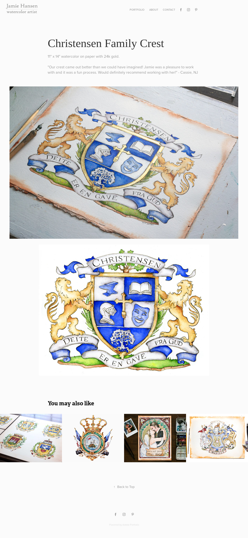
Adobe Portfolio (130, 524)
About (153, 10)
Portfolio (137, 10)
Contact (169, 10)
